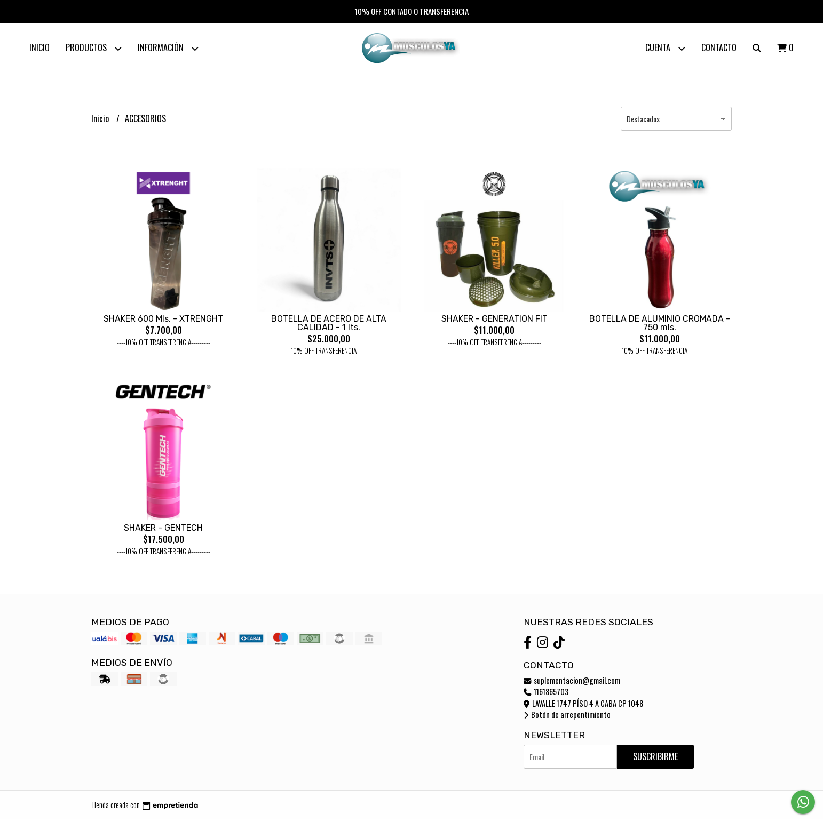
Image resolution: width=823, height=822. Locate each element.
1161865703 (546, 694)
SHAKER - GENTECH (163, 530)
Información (168, 48)
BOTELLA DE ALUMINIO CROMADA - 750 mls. (659, 325)
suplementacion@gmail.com (572, 683)
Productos (94, 48)
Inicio (39, 47)
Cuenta (665, 48)
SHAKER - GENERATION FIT (494, 321)
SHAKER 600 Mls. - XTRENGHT (163, 321)
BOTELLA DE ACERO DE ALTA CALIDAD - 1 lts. (328, 325)
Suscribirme (655, 759)
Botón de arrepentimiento (567, 717)
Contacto (719, 47)
